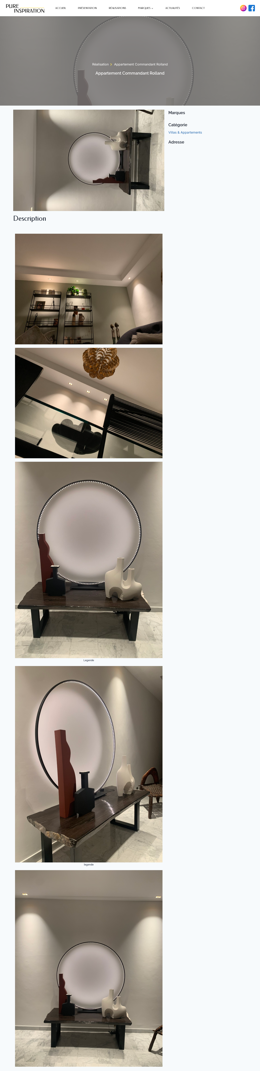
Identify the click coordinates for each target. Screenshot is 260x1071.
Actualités (172, 8)
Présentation (87, 8)
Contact (198, 8)
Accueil (60, 8)
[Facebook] (251, 8)
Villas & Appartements (185, 132)
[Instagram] (243, 8)
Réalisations (117, 8)
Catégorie (177, 124)
